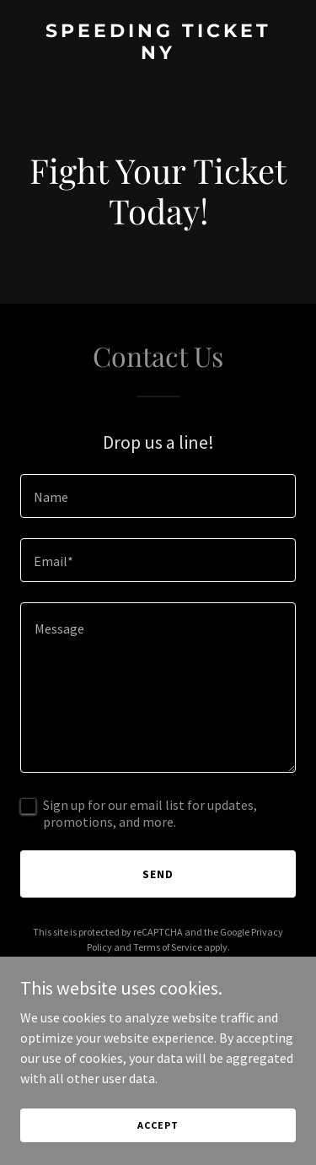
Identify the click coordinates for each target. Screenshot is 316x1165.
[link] (158, 54)
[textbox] (158, 496)
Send (158, 874)
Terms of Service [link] (167, 947)
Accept (157, 1125)
